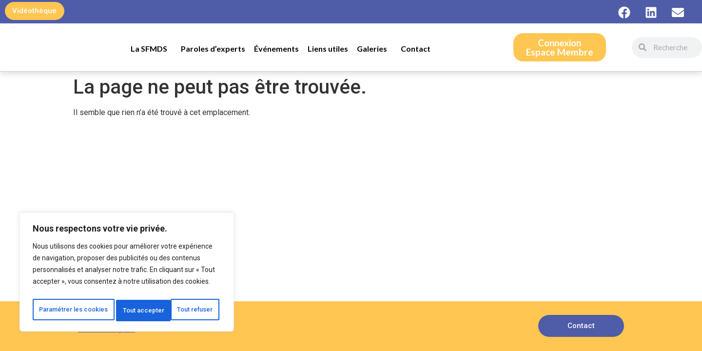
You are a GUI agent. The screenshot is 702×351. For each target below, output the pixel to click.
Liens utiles (328, 48)
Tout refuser (180, 289)
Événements (276, 48)
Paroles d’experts (213, 48)
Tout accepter (127, 310)
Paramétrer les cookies (87, 289)
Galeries (374, 49)
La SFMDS (151, 49)
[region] (127, 264)
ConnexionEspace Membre (559, 47)
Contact (415, 48)
